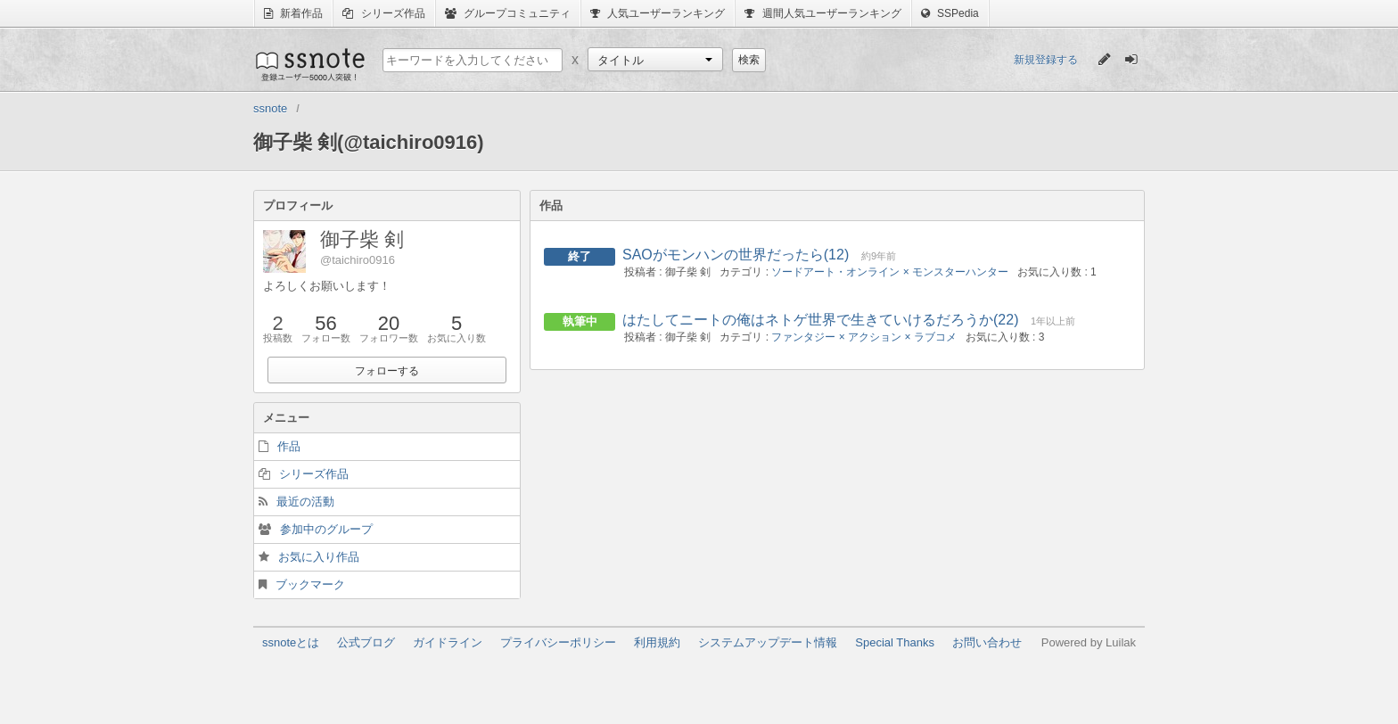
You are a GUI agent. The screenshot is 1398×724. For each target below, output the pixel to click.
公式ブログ (366, 642)
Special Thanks (894, 642)
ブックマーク (310, 584)
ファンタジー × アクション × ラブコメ (863, 337)
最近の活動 (305, 501)
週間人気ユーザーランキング (822, 13)
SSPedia (950, 13)
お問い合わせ (987, 642)
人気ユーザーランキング (657, 13)
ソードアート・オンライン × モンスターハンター (889, 272)
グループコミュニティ (508, 13)
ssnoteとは (290, 642)
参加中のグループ (326, 529)
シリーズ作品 (383, 13)
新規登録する (1046, 59)
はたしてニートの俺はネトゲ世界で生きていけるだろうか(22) (820, 319)
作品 (288, 446)
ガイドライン (447, 642)
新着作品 (293, 13)
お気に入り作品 (318, 557)
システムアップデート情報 (767, 642)
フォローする (387, 371)
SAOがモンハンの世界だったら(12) (735, 254)
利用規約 (657, 642)
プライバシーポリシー (558, 642)
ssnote (309, 64)
